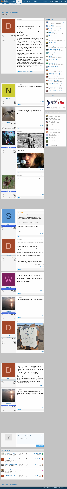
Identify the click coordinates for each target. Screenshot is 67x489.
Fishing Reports (36, 1)
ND (15, 40)
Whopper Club (14, 3)
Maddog (9, 122)
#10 (41, 321)
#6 (41, 209)
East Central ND (12, 197)
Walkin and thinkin (10, 453)
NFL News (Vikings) (52, 46)
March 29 (7, 459)
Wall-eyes (8, 287)
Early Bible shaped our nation (55, 28)
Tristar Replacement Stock (54, 73)
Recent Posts (49, 19)
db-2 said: (20, 212)
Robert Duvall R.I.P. (52, 59)
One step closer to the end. (10, 128)
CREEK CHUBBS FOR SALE (55, 87)
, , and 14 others (26, 71)
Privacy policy (57, 487)
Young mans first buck (11, 464)
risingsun (8, 311)
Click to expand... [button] (30, 224)
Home (65, 487)
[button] (19, 435)
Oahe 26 (50, 35)
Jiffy (6, 471)
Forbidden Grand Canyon (54, 49)
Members (3, 3)
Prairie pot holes (52, 52)
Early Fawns (51, 25)
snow (8, 224)
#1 (43, 19)
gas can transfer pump (53, 80)
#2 (41, 84)
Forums (19, 1)
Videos (28, 1)
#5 (41, 175)
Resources (8, 3)
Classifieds (44, 1)
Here (15, 153)
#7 (41, 239)
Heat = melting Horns (53, 66)
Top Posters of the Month (52, 112)
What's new (12, 1)
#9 (41, 297)
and (23, 171)
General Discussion (8, 455)
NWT (49, 70)
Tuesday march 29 (10, 475)
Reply (42, 68)
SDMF (40, 465)
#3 (41, 107)
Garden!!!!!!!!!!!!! (51, 32)
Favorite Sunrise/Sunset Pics (55, 39)
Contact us (43, 487)
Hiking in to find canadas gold (55, 83)
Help (62, 487)
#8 (41, 273)
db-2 (3, 16)
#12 (41, 389)
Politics (19, 3)
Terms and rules (49, 487)
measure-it (39, 454)
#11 (41, 363)
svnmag (9, 146)
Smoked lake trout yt (53, 76)
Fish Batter (50, 56)
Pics (24, 1)
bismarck (14, 104)
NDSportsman (8, 190)
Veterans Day (8, 470)
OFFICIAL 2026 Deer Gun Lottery (56, 22)
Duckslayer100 (8, 454)
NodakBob (8, 98)
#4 (41, 131)
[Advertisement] (33, 9)
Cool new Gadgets (52, 42)
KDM (6, 465)
